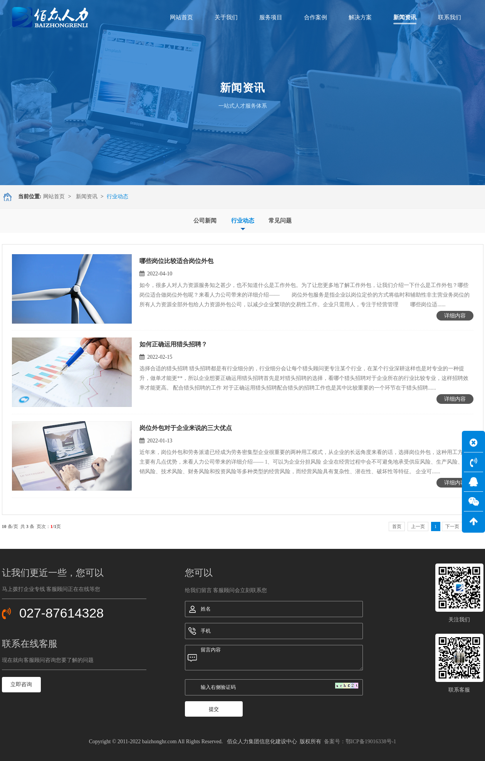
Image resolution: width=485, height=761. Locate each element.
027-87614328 (61, 613)
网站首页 (54, 196)
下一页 (452, 526)
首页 (396, 526)
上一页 (418, 526)
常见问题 (280, 221)
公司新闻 (204, 221)
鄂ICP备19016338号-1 (371, 741)
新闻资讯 (86, 196)
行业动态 (242, 221)
